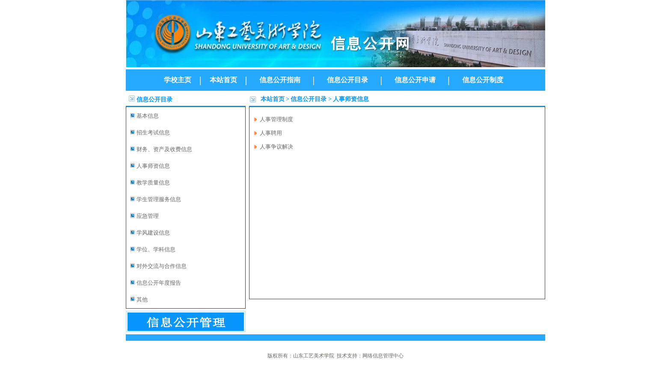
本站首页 (223, 79)
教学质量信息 (153, 182)
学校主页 (177, 79)
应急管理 (148, 216)
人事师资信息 (153, 166)
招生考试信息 (153, 132)
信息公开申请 (415, 79)
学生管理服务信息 (159, 199)
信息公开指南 (279, 79)
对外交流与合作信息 (162, 266)
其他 (142, 299)
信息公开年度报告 (159, 283)
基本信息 (148, 116)
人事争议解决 (276, 146)
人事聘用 (271, 133)
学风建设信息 (153, 232)
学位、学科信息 (156, 249)
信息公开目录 (347, 79)
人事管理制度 (276, 119)
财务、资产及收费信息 (164, 149)
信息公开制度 (482, 79)
